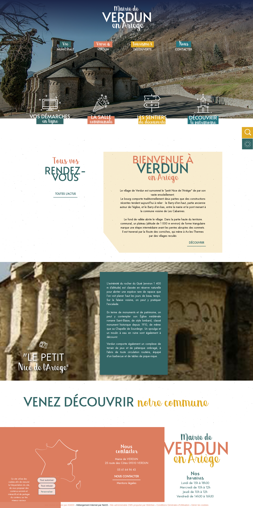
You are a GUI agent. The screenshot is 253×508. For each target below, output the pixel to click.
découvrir (196, 243)
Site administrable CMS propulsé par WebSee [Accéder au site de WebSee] (132, 505)
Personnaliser (47, 491)
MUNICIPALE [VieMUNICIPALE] (65, 45)
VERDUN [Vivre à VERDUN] (103, 45)
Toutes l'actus (65, 194)
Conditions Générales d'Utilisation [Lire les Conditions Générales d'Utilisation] (173, 505)
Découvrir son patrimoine (133, 363)
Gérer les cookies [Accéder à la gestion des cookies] (200, 505)
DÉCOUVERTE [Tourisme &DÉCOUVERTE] (142, 45)
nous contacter (126, 476)
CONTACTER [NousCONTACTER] (183, 45)
